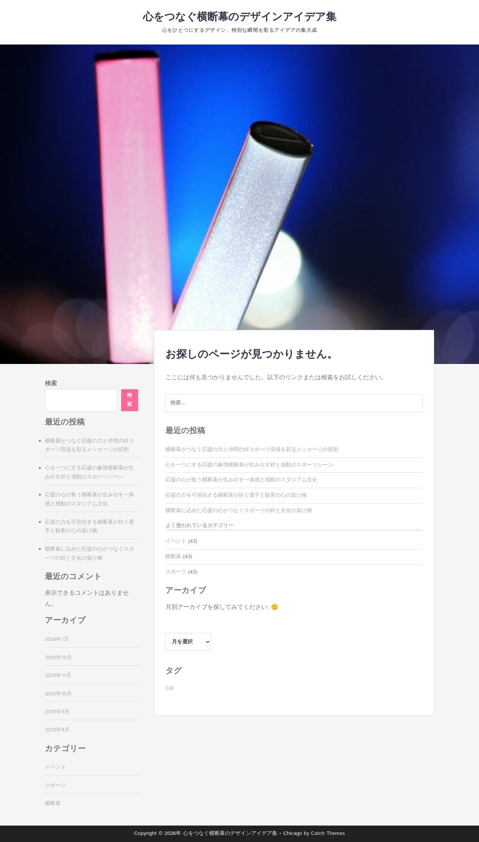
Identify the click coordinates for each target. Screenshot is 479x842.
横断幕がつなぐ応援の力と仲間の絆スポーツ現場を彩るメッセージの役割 (251, 449)
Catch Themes (328, 833)
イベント (175, 541)
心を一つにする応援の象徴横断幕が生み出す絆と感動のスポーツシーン (249, 465)
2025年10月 (58, 694)
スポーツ (175, 572)
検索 (51, 383)
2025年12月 (58, 657)
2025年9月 (57, 712)
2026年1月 (57, 639)
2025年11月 (58, 675)
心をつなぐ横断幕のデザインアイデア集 (239, 17)
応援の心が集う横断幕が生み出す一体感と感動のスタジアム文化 (241, 480)
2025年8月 (57, 730)
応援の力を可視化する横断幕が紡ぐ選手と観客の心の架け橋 (236, 495)
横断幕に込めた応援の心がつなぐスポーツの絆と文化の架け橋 (238, 510)
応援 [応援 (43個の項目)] (169, 688)
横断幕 (173, 556)
